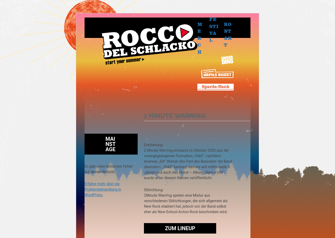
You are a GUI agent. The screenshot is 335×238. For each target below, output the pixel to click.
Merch (199, 38)
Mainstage (110, 144)
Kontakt (228, 34)
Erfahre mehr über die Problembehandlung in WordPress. (103, 189)
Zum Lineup (180, 228)
